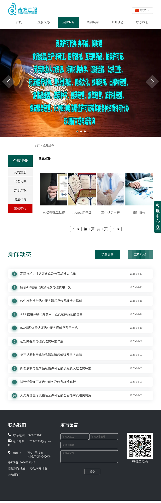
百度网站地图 (17, 468)
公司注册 (20, 172)
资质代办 (20, 199)
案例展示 (93, 22)
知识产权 (20, 190)
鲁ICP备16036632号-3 (21, 462)
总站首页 (14, 474)
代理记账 (20, 181)
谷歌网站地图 (38, 468)
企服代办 (43, 22)
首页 (19, 22)
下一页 (116, 228)
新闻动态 (117, 22)
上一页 (76, 228)
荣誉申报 (20, 208)
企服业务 (68, 22)
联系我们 (142, 22)
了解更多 (107, 254)
